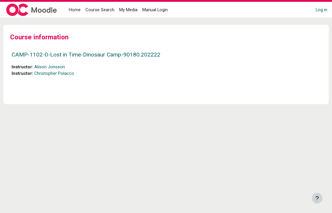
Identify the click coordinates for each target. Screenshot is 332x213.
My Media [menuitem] (128, 9)
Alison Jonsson (61, 67)
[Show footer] (317, 198)
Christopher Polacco (66, 73)
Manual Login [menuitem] (155, 9)
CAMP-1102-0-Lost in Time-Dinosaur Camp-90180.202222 (97, 54)
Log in (321, 9)
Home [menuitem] (75, 9)
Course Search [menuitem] (99, 9)
